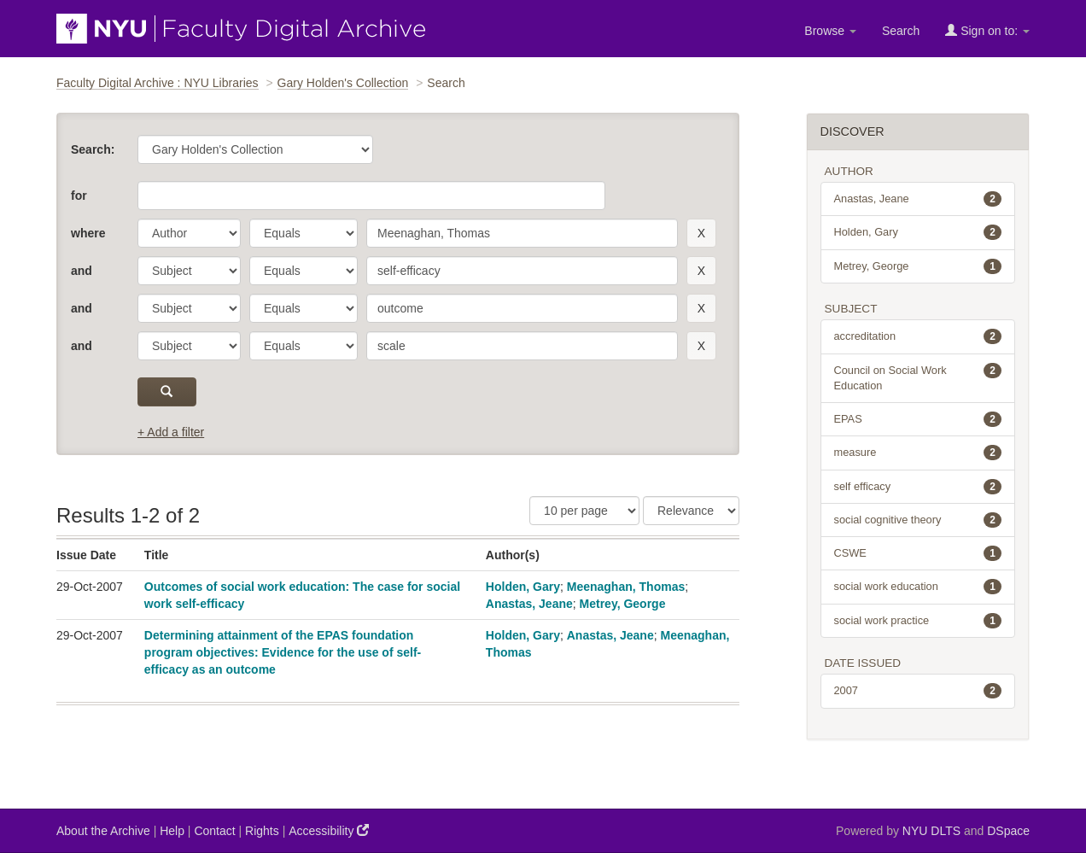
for (79, 195)
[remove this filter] (701, 233)
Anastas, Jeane (529, 604)
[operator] (303, 233)
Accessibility (329, 830)
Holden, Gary (523, 586)
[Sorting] (691, 510)
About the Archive (103, 831)
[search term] (522, 233)
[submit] (166, 391)
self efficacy (918, 486)
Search (901, 31)
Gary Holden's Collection (343, 83)
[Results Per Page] (584, 510)
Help (172, 831)
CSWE (918, 553)
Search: (92, 149)
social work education (918, 586)
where (88, 233)
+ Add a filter (170, 432)
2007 (918, 690)
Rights (262, 831)
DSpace (1008, 831)
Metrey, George (623, 604)
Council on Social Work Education (918, 377)
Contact (214, 831)
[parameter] (189, 233)
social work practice (918, 620)
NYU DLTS (931, 831)
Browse (830, 31)
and (81, 271)
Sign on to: (987, 30)
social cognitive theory (918, 520)
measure (918, 452)
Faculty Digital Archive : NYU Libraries (157, 83)
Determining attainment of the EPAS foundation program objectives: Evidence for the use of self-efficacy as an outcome (282, 652)
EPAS (918, 419)
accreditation (918, 336)
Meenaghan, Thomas (626, 586)
